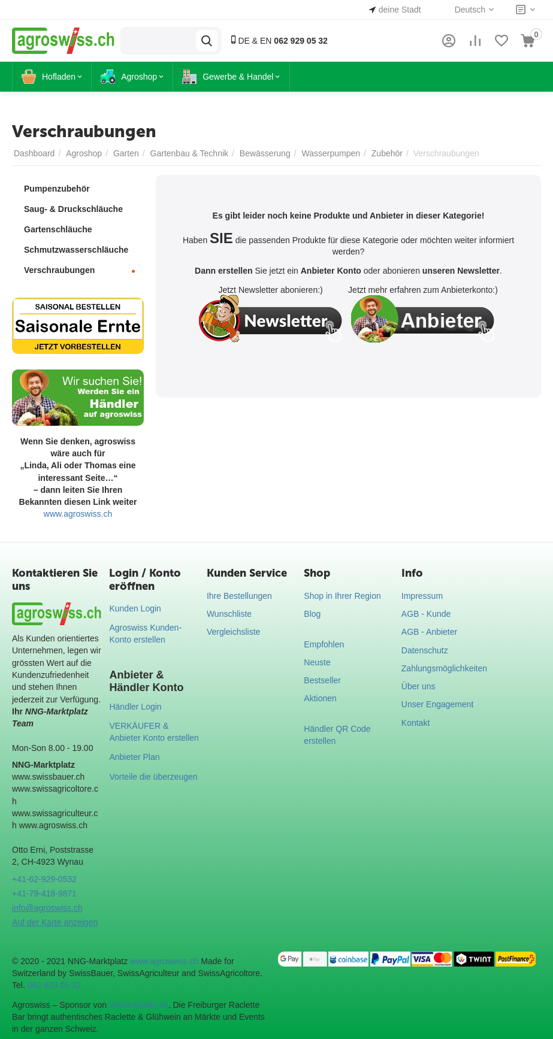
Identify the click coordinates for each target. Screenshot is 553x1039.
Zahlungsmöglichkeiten (444, 668)
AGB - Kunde (426, 614)
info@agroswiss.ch (47, 908)
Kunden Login (135, 608)
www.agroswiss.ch (78, 514)
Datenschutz (424, 650)
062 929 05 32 (54, 985)
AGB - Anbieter (429, 632)
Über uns (418, 686)
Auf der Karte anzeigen (55, 922)
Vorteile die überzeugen (153, 776)
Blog (312, 614)
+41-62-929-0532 (44, 879)
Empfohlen (324, 644)
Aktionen (320, 698)
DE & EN (278, 40)
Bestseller (322, 680)
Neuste (317, 662)
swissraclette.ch (138, 1005)
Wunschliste (229, 614)
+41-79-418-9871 (44, 893)
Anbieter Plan (134, 757)
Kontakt (415, 723)
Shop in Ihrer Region (342, 596)
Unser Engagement (437, 704)
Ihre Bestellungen (239, 596)
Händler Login (135, 706)
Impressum (422, 596)
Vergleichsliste (234, 632)
